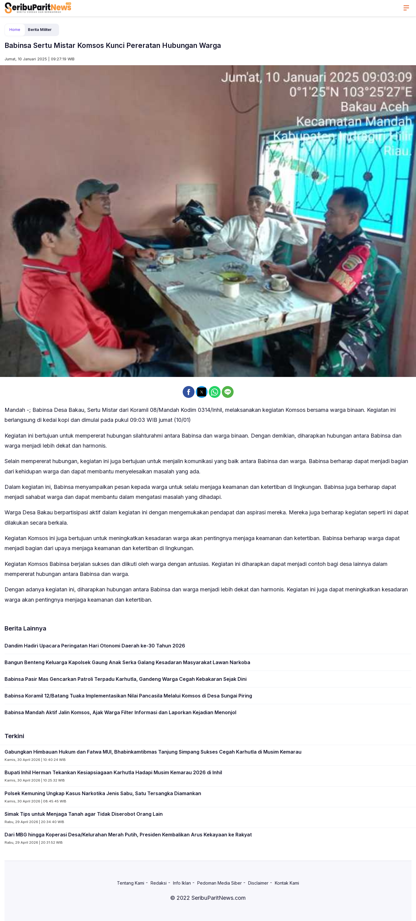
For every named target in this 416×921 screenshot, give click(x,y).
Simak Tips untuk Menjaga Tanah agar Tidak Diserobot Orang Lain (84, 814)
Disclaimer (258, 883)
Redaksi (159, 883)
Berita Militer (40, 29)
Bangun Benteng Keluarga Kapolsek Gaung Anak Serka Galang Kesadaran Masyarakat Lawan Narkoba (127, 662)
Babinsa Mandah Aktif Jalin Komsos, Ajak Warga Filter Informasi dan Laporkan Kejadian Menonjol (120, 712)
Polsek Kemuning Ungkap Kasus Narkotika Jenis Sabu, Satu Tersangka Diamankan (103, 793)
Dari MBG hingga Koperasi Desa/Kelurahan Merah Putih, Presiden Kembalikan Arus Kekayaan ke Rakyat (128, 835)
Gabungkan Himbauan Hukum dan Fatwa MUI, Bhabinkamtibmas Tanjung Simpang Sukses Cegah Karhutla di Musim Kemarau (153, 752)
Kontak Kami (287, 883)
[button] (188, 392)
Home (14, 29)
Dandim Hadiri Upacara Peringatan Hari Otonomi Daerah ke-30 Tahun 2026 (95, 646)
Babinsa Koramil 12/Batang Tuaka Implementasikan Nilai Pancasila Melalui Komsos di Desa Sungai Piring (128, 696)
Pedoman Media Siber (219, 883)
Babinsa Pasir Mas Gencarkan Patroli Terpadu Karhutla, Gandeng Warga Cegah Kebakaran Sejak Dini (126, 679)
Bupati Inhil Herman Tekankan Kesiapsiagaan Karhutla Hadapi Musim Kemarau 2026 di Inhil (113, 772)
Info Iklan (182, 883)
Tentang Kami (130, 883)
